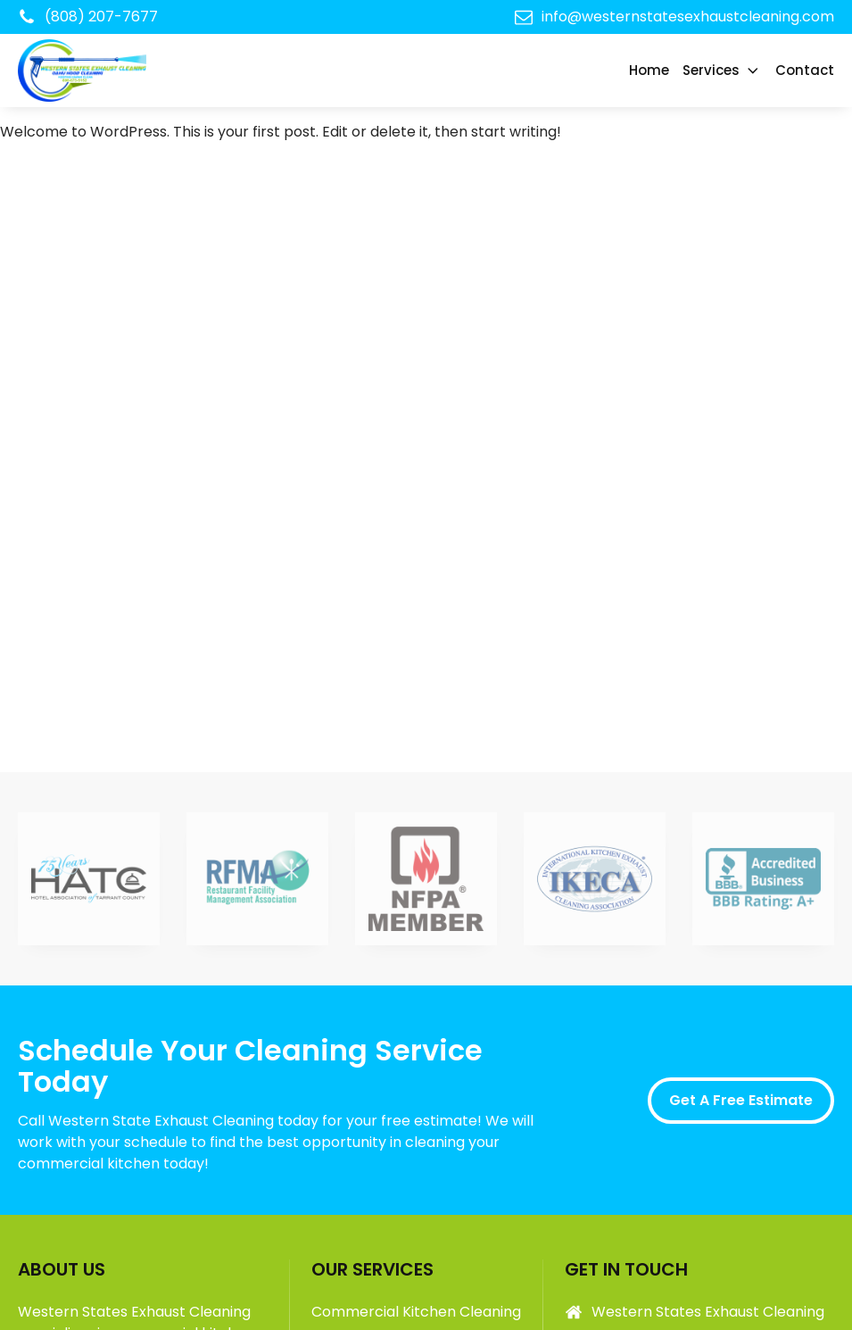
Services (722, 70)
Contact (804, 70)
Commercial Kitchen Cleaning (416, 1311)
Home (649, 70)
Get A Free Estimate (741, 1100)
